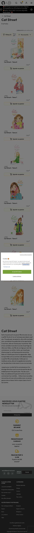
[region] (17, 266)
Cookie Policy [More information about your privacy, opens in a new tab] (26, 264)
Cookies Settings (17, 276)
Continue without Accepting (26, 254)
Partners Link (7, 266)
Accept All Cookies (17, 271)
